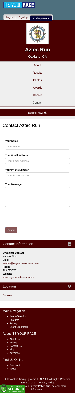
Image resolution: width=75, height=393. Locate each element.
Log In (9, 17)
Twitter (13, 368)
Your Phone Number (17, 169)
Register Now (37, 112)
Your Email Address (30, 155)
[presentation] (31, 218)
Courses (7, 295)
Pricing (13, 323)
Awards (37, 87)
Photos (37, 80)
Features (14, 320)
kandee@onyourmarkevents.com (21, 263)
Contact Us (16, 346)
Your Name (17, 141)
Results (37, 72)
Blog (12, 349)
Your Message (19, 184)
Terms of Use (28, 382)
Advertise (15, 353)
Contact (37, 102)
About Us (15, 339)
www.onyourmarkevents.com (18, 277)
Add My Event (41, 18)
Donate (37, 95)
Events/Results (18, 316)
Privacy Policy (46, 382)
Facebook (15, 365)
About (37, 65)
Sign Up (23, 17)
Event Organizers (19, 326)
